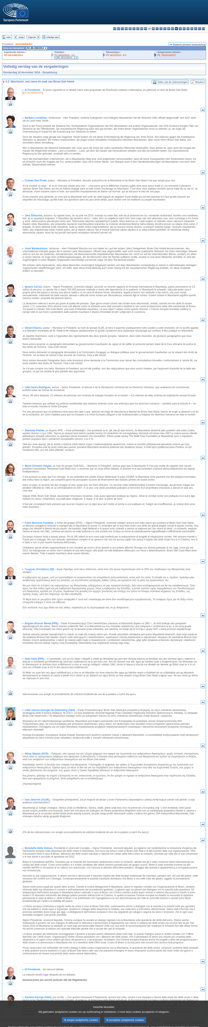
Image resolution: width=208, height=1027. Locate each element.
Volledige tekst (52, 37)
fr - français (145, 28)
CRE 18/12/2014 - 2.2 (66, 57)
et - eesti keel (133, 28)
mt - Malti (172, 28)
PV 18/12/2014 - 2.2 (64, 55)
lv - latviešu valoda (160, 28)
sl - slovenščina (195, 28)
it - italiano (157, 28)
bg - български (114, 28)
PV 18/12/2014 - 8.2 (116, 55)
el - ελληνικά (137, 28)
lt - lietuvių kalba (164, 28)
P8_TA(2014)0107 (166, 55)
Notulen (199, 82)
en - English (141, 28)
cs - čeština (122, 28)
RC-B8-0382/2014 (13, 55)
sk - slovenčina (191, 28)
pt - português (184, 28)
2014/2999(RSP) (23, 44)
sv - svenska (203, 28)
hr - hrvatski (153, 28)
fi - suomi (199, 28)
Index (8, 37)
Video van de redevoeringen (172, 82)
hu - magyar (168, 28)
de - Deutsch (130, 28)
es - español (118, 28)
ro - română (188, 28)
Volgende (32, 37)
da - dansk (126, 28)
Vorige (21, 37)
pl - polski (180, 28)
